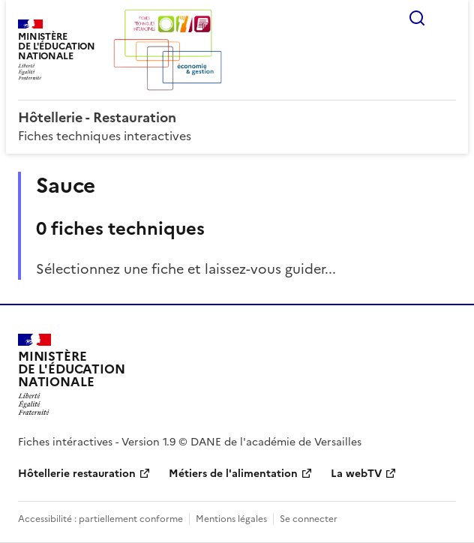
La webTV (356, 474)
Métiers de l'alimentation (233, 474)
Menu (447, 18)
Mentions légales (231, 519)
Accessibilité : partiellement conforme (100, 519)
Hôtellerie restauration (77, 474)
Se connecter (309, 519)
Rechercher (417, 18)
